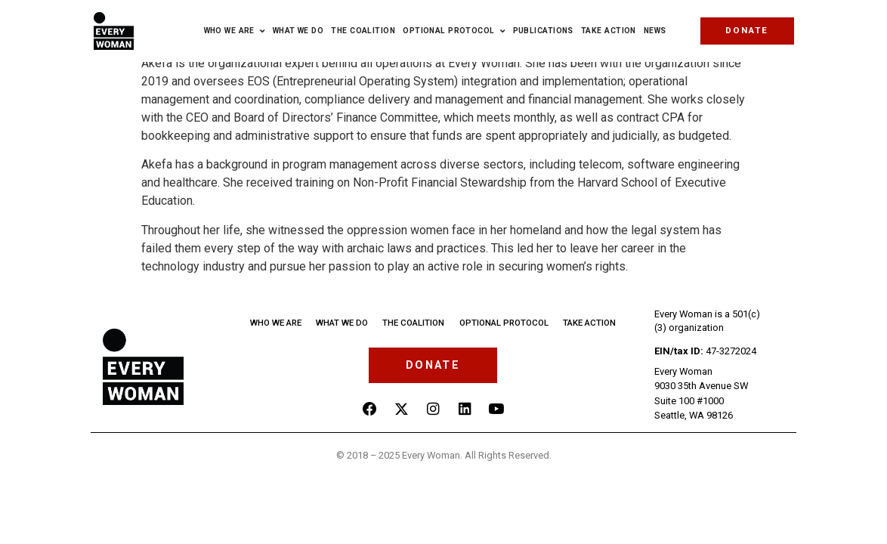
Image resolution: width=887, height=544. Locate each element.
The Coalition (363, 31)
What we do (341, 322)
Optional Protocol (454, 31)
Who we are (234, 31)
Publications (543, 31)
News (655, 31)
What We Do (298, 31)
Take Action (608, 31)
